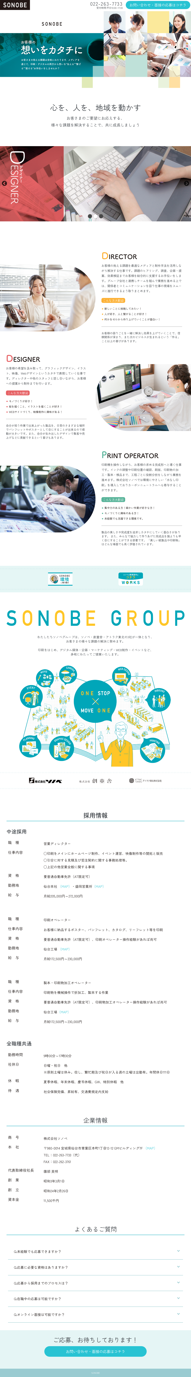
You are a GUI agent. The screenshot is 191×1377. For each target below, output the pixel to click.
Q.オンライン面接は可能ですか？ (39, 1314)
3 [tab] (101, 216)
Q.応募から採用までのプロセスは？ (41, 1283)
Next (187, 184)
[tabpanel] (95, 183)
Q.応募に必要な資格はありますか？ (41, 1267)
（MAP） (65, 886)
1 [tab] (90, 216)
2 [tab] (95, 216)
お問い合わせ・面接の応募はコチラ (157, 4)
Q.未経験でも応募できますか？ (37, 1251)
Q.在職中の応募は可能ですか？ (37, 1298)
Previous (4, 184)
